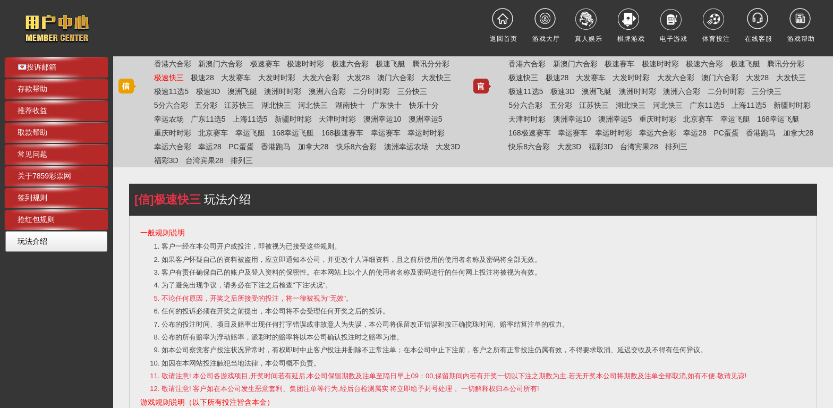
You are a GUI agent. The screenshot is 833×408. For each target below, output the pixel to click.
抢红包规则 (36, 219)
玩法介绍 (32, 241)
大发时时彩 (276, 77)
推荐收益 (32, 110)
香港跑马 (276, 146)
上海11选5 (250, 119)
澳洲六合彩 (327, 91)
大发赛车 (236, 77)
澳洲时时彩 (282, 91)
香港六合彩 (172, 64)
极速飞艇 (390, 64)
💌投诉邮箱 (37, 67)
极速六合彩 (350, 64)
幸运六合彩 (172, 146)
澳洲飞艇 (242, 91)
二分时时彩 (371, 91)
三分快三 (412, 91)
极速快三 (169, 77)
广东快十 (387, 105)
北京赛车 (213, 133)
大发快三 (436, 77)
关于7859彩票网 (44, 176)
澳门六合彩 (395, 77)
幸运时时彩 (426, 133)
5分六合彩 (171, 105)
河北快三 (313, 105)
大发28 (358, 77)
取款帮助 (32, 132)
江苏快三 (239, 105)
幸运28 (210, 146)
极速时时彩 (305, 64)
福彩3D (166, 160)
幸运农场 (169, 119)
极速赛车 (265, 64)
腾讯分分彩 (430, 64)
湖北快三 (276, 105)
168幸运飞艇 (293, 133)
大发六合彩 (320, 77)
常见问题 (32, 154)
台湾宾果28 (204, 160)
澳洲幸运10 (382, 119)
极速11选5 (171, 91)
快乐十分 (424, 105)
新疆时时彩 (293, 119)
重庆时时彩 (172, 133)
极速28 (202, 77)
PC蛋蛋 (240, 146)
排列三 (242, 160)
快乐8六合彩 (356, 146)
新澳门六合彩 (220, 64)
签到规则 (32, 197)
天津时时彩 (337, 119)
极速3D (208, 91)
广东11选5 (208, 119)
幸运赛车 (386, 133)
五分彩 (206, 105)
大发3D (448, 146)
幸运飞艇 (250, 133)
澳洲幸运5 (426, 119)
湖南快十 (350, 105)
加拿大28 (313, 146)
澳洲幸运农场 (406, 146)
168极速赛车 (342, 133)
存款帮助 (32, 88)
